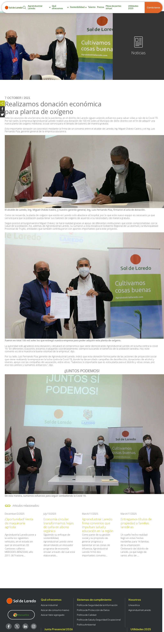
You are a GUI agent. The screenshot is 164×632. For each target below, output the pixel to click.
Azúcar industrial (49, 605)
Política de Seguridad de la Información (97, 605)
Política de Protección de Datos (93, 610)
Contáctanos (153, 7)
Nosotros (134, 599)
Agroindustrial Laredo (35, 7)
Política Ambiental (86, 624)
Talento (91, 7)
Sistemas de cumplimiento (94, 599)
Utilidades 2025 (133, 7)
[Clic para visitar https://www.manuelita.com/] (21, 614)
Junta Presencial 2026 (58, 629)
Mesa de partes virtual (113, 7)
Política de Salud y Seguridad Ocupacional (99, 619)
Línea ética (134, 605)
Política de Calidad (86, 615)
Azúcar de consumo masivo (55, 610)
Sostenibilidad (77, 7)
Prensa (100, 7)
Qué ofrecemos (57, 7)
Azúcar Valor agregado (52, 615)
